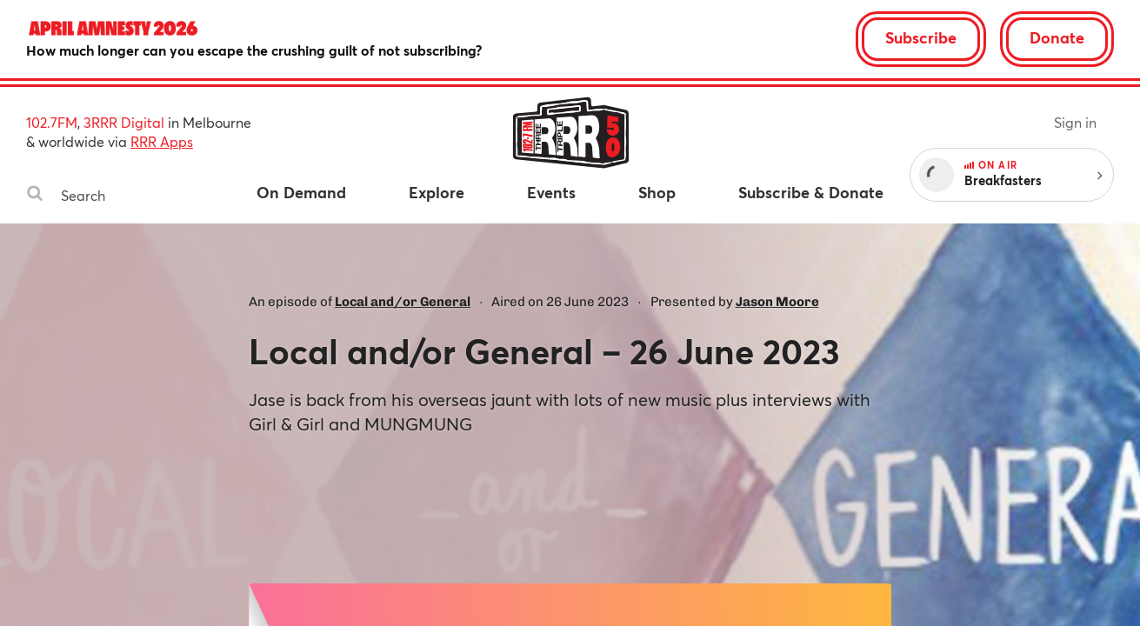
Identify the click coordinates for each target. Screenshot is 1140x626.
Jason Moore (777, 302)
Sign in (1075, 122)
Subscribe (921, 37)
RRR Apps (161, 141)
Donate (1057, 37)
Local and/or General (402, 302)
